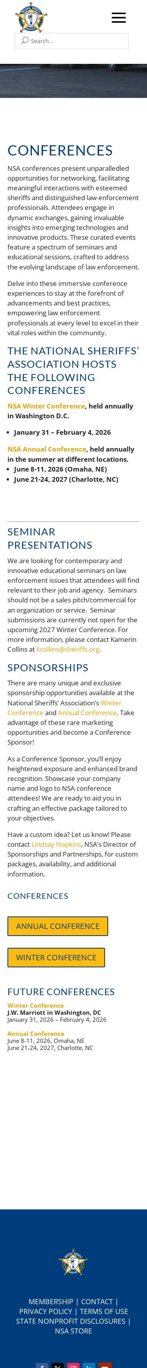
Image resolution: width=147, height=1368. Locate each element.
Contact (97, 1301)
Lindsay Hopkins (56, 844)
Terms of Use (104, 1311)
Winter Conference (56, 957)
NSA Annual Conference (46, 449)
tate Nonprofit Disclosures (72, 1321)
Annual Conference (87, 712)
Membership (51, 1301)
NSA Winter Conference (46, 405)
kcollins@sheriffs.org (67, 649)
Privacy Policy (45, 1311)
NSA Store (73, 1330)
